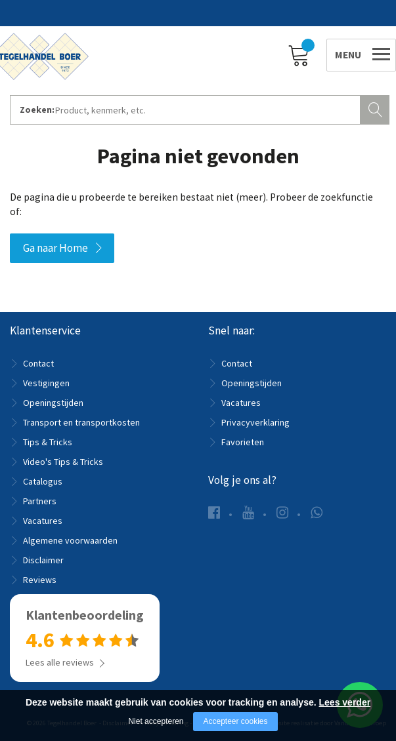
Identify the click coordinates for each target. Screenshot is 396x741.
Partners (39, 501)
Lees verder (345, 702)
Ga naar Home (55, 248)
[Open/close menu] (351, 53)
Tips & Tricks (47, 442)
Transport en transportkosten (81, 422)
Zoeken (376, 108)
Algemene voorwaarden (70, 540)
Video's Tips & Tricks (63, 462)
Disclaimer (43, 560)
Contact (38, 363)
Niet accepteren (155, 721)
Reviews (39, 580)
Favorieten (242, 442)
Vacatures (42, 521)
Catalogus (42, 481)
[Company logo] (46, 54)
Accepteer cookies (235, 721)
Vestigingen (46, 383)
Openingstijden (53, 403)
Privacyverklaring (255, 422)
